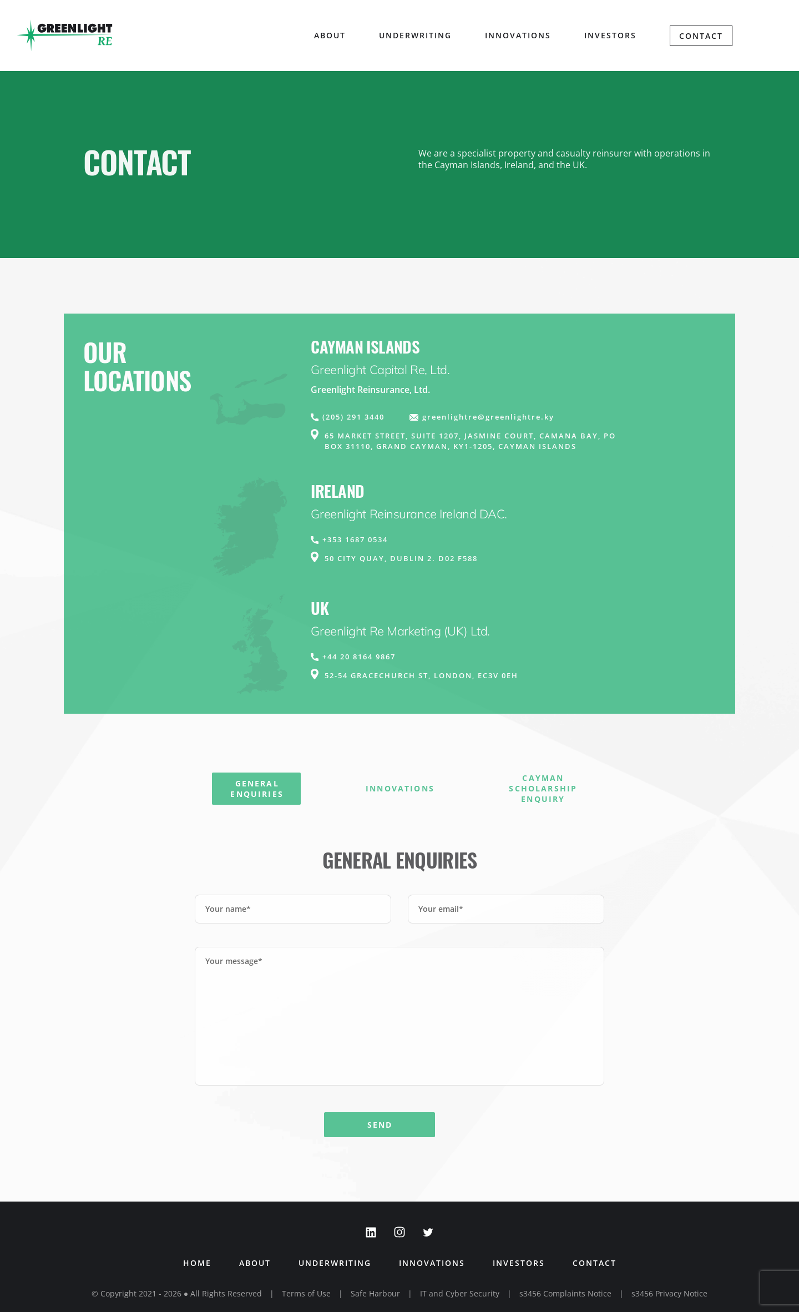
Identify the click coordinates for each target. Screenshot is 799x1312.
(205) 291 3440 (353, 417)
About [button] (330, 35)
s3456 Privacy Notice (669, 1293)
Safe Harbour (375, 1293)
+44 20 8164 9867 (359, 657)
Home (197, 1263)
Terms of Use (306, 1293)
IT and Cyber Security (459, 1293)
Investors (610, 35)
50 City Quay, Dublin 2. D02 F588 (401, 558)
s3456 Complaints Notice (565, 1293)
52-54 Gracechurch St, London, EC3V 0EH (421, 675)
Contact (701, 36)
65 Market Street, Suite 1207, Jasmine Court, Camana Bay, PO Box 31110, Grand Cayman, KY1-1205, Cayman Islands (470, 441)
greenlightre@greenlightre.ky (488, 417)
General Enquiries (256, 788)
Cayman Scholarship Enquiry (543, 788)
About (255, 1263)
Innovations (518, 35)
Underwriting (415, 35)
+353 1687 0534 (355, 539)
